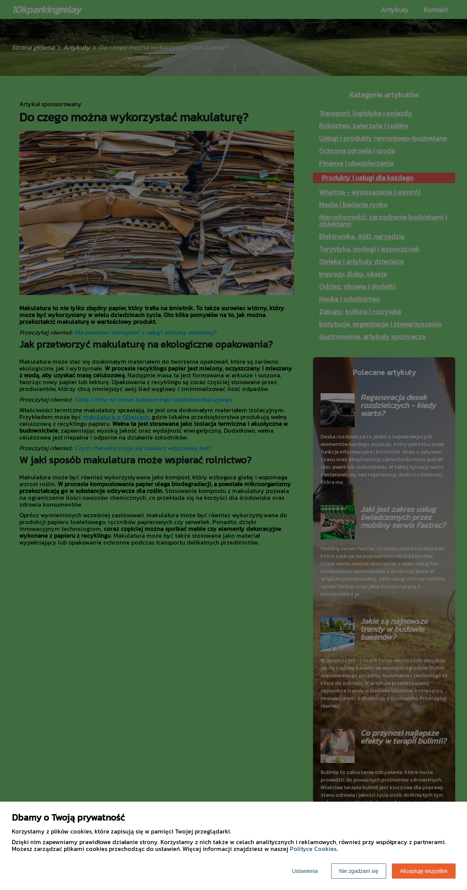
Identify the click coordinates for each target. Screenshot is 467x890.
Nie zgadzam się (359, 871)
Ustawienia (305, 871)
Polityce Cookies (313, 848)
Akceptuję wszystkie (423, 871)
